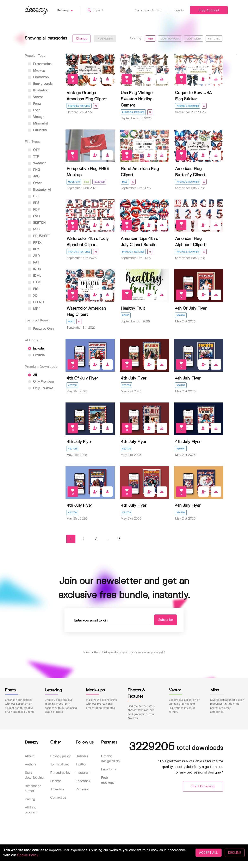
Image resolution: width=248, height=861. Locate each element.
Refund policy (60, 772)
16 (118, 539)
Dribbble (82, 756)
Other (34, 183)
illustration (38, 90)
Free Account (208, 10)
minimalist (38, 123)
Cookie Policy (27, 855)
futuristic (37, 130)
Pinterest (82, 789)
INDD (34, 269)
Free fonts (108, 769)
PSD (33, 229)
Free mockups (107, 780)
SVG (33, 216)
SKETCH (37, 222)
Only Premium (41, 381)
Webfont (36, 163)
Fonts (125, 315)
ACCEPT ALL (208, 853)
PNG (34, 169)
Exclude (36, 355)
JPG (33, 176)
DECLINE (234, 853)
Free (86, 182)
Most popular (169, 39)
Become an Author (151, 10)
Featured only (41, 328)
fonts (34, 103)
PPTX (35, 242)
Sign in (178, 10)
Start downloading (34, 775)
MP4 (34, 308)
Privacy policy (60, 756)
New (150, 39)
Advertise (57, 789)
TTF (33, 156)
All (32, 375)
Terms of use (59, 764)
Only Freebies (40, 388)
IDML (34, 275)
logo (34, 110)
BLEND (36, 302)
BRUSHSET (39, 236)
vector (35, 97)
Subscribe (165, 620)
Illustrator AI (39, 189)
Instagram (83, 772)
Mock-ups (74, 182)
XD (33, 295)
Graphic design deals (110, 759)
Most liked (193, 39)
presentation (39, 64)
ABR (33, 255)
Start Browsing (203, 786)
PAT (33, 262)
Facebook (83, 781)
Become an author (33, 788)
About (29, 756)
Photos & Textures (79, 106)
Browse (68, 10)
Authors (30, 764)
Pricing (30, 799)
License (55, 781)
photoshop (38, 77)
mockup (36, 70)
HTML (35, 282)
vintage (36, 117)
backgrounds (40, 83)
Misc (125, 182)
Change (81, 38)
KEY (33, 249)
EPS (33, 203)
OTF (33, 150)
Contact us (58, 797)
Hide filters (105, 39)
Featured (214, 39)
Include (36, 348)
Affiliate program (31, 810)
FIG (33, 289)
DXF (33, 196)
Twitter (81, 764)
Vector (180, 315)
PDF (33, 209)
